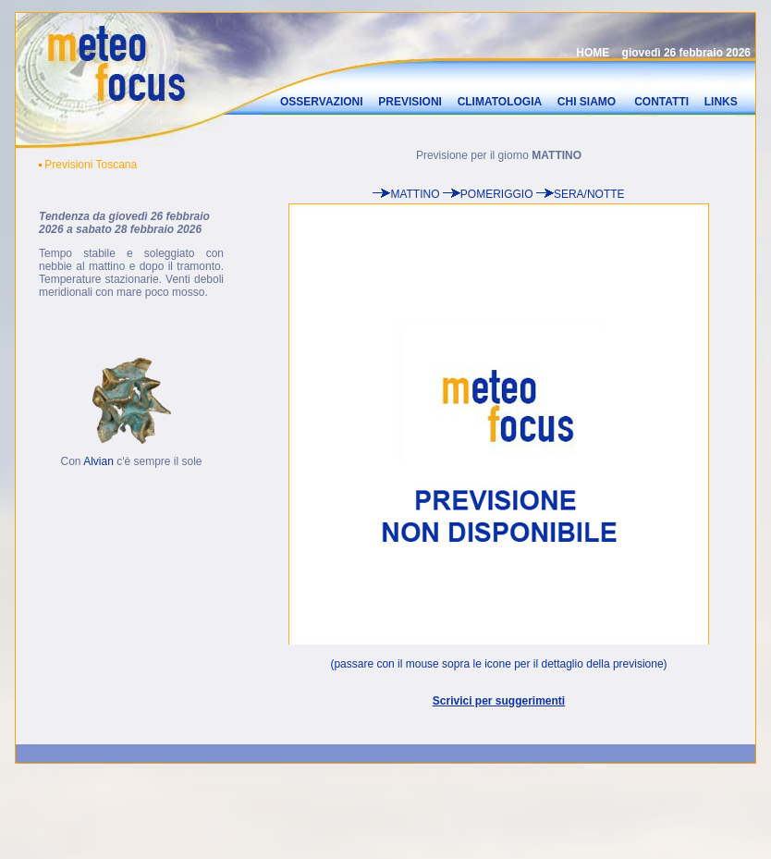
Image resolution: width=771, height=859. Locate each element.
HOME (592, 50)
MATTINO (414, 192)
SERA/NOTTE (589, 192)
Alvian (98, 459)
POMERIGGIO (496, 192)
